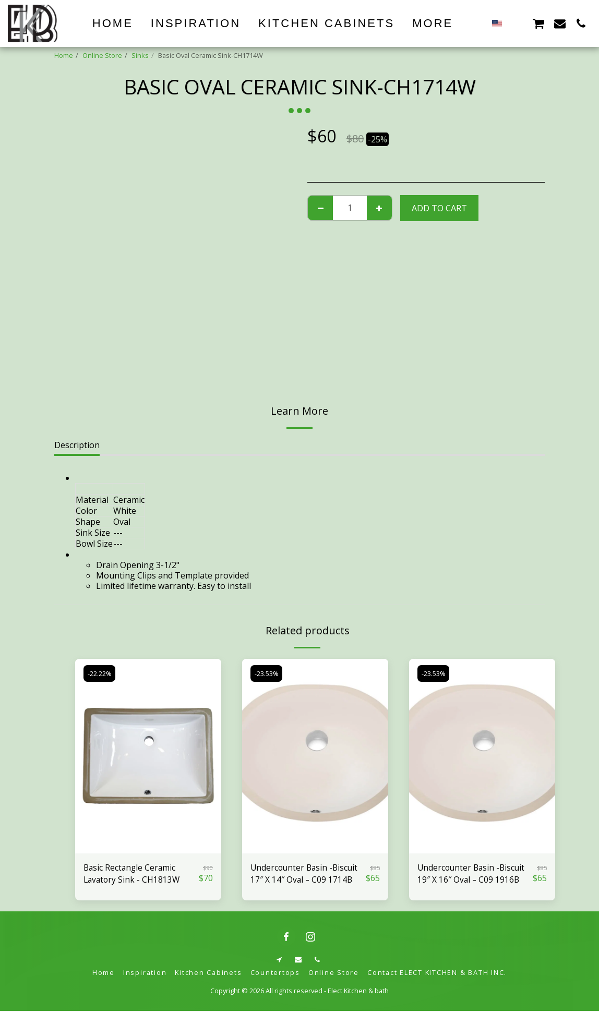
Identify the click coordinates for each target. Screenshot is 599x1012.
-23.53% (267, 673)
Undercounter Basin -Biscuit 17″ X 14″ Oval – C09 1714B (305, 874)
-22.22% (100, 673)
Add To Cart (439, 208)
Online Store (102, 55)
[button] (517, 23)
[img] (148, 756)
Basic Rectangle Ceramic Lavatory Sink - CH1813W (132, 874)
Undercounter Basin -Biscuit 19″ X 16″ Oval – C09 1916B (472, 874)
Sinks (140, 55)
